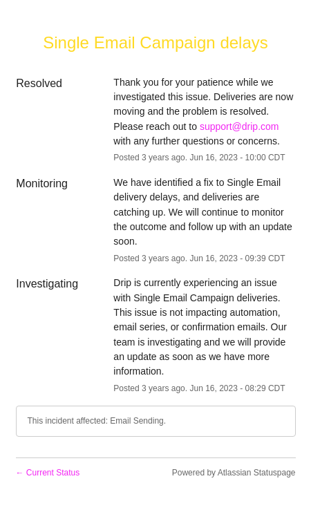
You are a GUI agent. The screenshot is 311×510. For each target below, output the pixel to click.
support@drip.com (239, 126)
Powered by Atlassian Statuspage (234, 473)
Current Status (48, 473)
